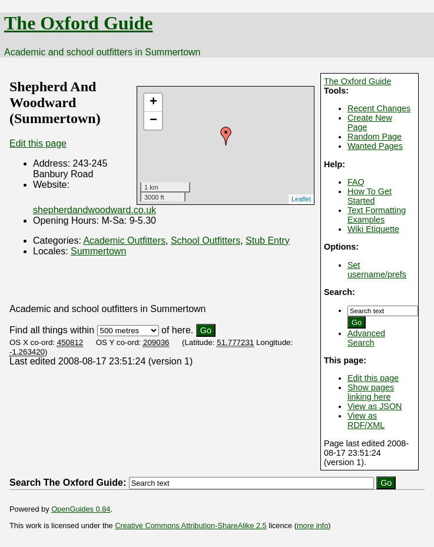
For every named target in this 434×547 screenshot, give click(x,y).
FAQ (356, 182)
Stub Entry (268, 241)
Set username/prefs (376, 269)
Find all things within (51, 330)
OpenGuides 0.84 (80, 509)
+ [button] (153, 102)
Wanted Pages (375, 146)
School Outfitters (205, 241)
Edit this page (373, 378)
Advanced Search (366, 338)
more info (312, 525)
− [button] (153, 121)
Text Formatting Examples (376, 214)
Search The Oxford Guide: (67, 483)
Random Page (374, 136)
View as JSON (374, 406)
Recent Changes (378, 108)
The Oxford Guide (78, 23)
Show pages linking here (370, 392)
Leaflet (301, 199)
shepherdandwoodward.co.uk (94, 210)
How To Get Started (369, 196)
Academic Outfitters (124, 241)
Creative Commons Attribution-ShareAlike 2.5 (190, 525)
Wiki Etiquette (373, 229)
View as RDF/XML (366, 420)
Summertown (98, 251)
